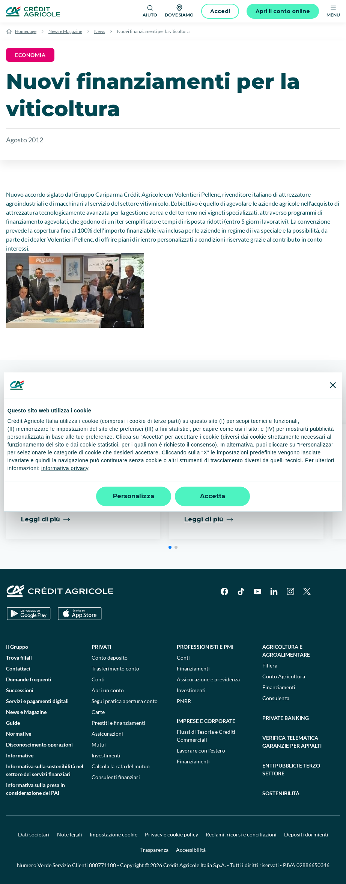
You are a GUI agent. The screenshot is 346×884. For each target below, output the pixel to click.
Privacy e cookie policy (171, 834)
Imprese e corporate (206, 721)
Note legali (69, 834)
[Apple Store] (79, 613)
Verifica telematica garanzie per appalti (292, 742)
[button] (169, 547)
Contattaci (18, 668)
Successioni (19, 690)
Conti (98, 679)
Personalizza (133, 496)
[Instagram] (290, 591)
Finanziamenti (193, 668)
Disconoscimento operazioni (39, 744)
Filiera (269, 665)
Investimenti (106, 755)
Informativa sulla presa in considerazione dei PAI (35, 789)
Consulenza (275, 698)
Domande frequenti (28, 679)
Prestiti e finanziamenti (118, 723)
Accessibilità (191, 850)
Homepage (25, 31)
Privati (101, 647)
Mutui (99, 744)
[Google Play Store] (28, 613)
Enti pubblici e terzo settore (291, 769)
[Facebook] (224, 591)
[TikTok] (240, 591)
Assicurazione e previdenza (208, 679)
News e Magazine (65, 31)
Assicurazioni (107, 733)
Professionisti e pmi (205, 647)
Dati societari (34, 834)
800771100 (102, 865)
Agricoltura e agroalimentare (286, 651)
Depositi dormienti (306, 834)
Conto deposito (110, 657)
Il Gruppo (17, 647)
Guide (13, 723)
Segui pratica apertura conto (125, 701)
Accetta (212, 496)
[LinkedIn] (273, 591)
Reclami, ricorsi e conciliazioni (241, 834)
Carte (98, 712)
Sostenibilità (280, 793)
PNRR (184, 701)
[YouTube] (257, 591)
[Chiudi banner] (333, 385)
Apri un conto (108, 690)
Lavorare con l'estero (201, 750)
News (99, 31)
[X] (306, 591)
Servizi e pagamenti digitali (37, 701)
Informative (19, 755)
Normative (18, 733)
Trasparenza (154, 850)
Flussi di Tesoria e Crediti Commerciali (206, 736)
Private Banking (285, 718)
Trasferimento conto (115, 668)
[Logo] (33, 11)
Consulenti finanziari (116, 777)
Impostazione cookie (113, 834)
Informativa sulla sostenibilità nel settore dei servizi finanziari (44, 770)
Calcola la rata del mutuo (121, 766)
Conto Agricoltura (283, 676)
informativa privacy (64, 468)
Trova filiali (19, 657)
